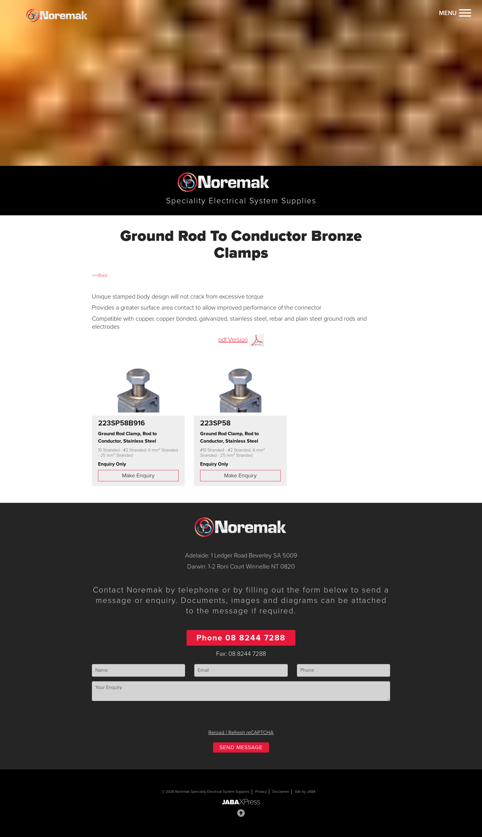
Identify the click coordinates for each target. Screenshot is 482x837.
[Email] (240, 670)
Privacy (261, 791)
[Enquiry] (241, 691)
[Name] (138, 670)
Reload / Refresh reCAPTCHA (241, 732)
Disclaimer (280, 791)
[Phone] (343, 670)
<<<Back (100, 275)
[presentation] (241, 717)
